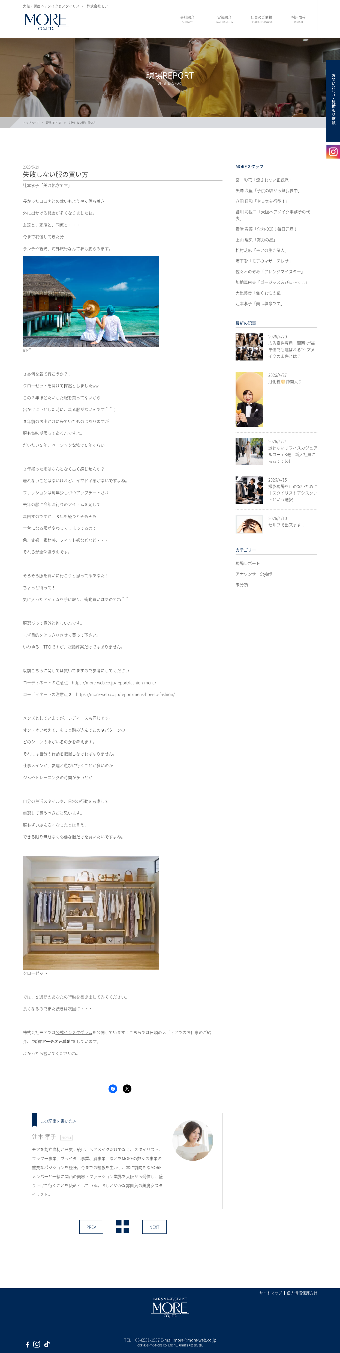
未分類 (242, 585)
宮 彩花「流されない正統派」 (264, 180)
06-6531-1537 (147, 1340)
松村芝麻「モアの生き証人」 (262, 250)
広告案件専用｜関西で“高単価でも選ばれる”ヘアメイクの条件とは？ (291, 349)
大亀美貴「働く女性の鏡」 (260, 293)
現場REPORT (54, 123)
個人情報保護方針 (302, 1292)
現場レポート (248, 563)
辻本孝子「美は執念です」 (260, 303)
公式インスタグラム (74, 1032)
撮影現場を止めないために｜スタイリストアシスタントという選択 (292, 492)
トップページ (31, 123)
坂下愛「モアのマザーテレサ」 (264, 261)
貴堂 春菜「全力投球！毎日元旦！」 (269, 229)
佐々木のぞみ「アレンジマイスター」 (270, 272)
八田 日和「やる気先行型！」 (263, 201)
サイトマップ (270, 1292)
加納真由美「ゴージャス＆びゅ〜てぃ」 (272, 282)
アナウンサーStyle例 (254, 574)
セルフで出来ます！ (286, 525)
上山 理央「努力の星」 (256, 240)
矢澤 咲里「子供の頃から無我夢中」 (269, 190)
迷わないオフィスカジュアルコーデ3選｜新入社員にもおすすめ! (292, 454)
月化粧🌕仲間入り (285, 382)
